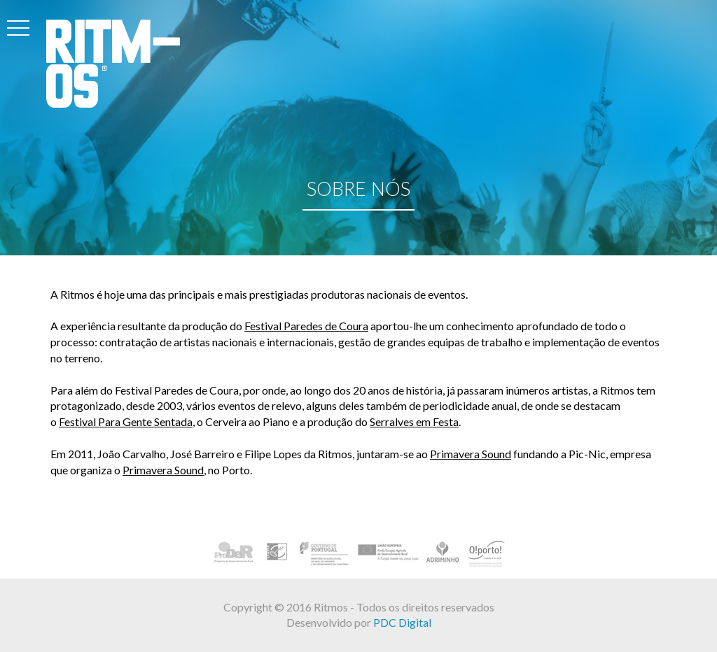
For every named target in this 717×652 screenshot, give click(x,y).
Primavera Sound (470, 454)
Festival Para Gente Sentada (126, 422)
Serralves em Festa (414, 422)
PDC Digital (402, 622)
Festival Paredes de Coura (306, 326)
